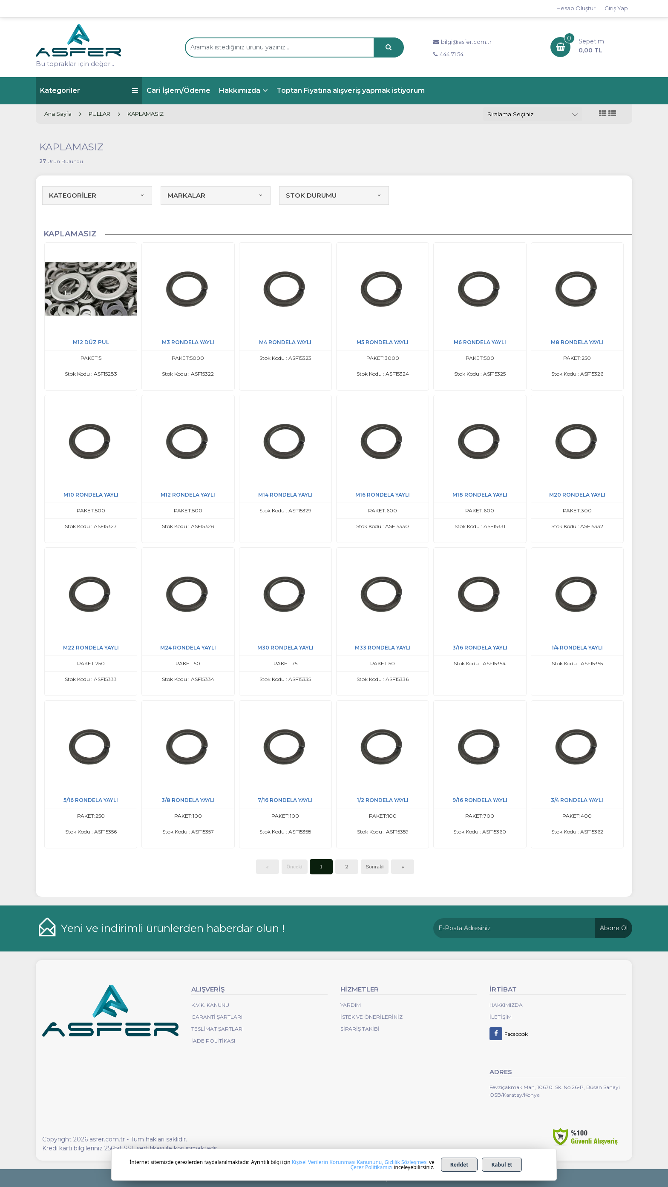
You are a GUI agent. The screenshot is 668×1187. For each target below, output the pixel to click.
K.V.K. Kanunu (210, 1005)
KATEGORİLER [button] (97, 195)
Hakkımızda (239, 90)
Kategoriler (89, 90)
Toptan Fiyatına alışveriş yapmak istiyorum (350, 90)
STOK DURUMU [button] (334, 195)
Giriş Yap (616, 8)
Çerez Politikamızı (371, 1167)
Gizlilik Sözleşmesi (406, 1162)
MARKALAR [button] (215, 195)
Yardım (350, 1005)
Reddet (459, 1164)
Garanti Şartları (216, 1017)
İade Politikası (213, 1041)
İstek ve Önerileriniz (371, 1017)
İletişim (500, 1017)
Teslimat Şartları (217, 1029)
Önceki (294, 866)
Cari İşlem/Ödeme (178, 90)
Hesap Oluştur (576, 8)
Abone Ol (614, 928)
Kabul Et (501, 1164)
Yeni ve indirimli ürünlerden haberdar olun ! (173, 928)
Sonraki (375, 866)
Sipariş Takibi (360, 1029)
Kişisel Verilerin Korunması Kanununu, (337, 1162)
